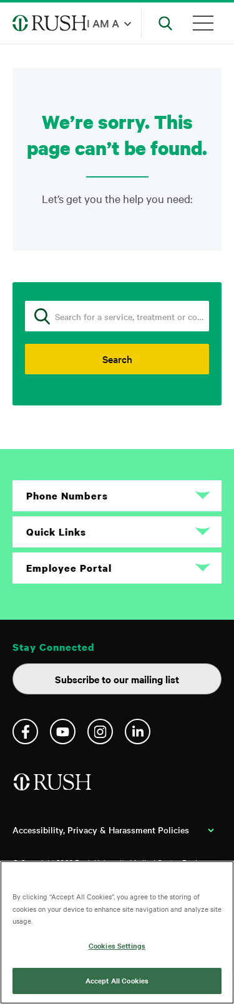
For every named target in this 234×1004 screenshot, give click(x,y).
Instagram (100, 731)
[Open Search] (165, 23)
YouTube (63, 731)
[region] (117, 932)
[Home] (53, 787)
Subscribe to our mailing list (117, 679)
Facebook (25, 731)
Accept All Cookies (117, 980)
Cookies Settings (117, 945)
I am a (103, 23)
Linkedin (137, 731)
